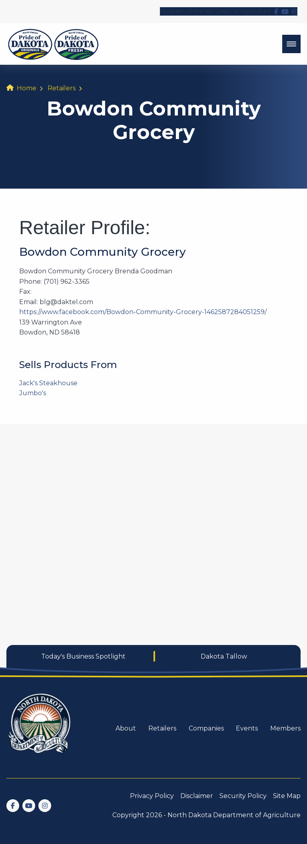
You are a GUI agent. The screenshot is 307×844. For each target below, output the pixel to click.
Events (247, 728)
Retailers (62, 88)
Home (26, 88)
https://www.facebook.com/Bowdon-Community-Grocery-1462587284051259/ (143, 312)
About (126, 728)
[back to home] (53, 44)
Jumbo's (32, 393)
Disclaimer (196, 796)
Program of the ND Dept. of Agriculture (215, 11)
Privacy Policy (152, 796)
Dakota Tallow (224, 656)
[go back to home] (40, 728)
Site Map (287, 796)
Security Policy (243, 796)
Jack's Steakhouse (48, 383)
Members (285, 728)
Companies (206, 728)
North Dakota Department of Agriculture (234, 815)
